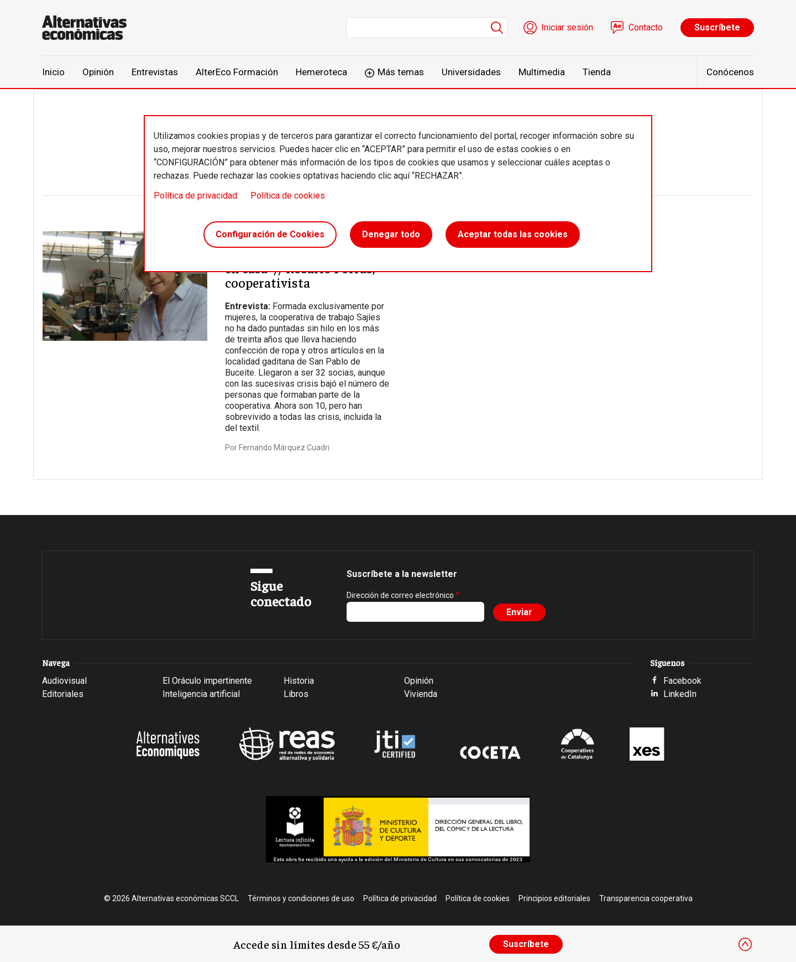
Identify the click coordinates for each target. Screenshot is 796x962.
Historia (299, 680)
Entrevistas (155, 71)
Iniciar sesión (567, 27)
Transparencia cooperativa (646, 898)
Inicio (53, 71)
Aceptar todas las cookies (513, 234)
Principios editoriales (554, 898)
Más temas (401, 71)
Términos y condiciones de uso (301, 898)
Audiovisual (64, 680)
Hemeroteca (321, 71)
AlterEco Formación (237, 71)
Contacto (646, 27)
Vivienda (420, 694)
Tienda (597, 71)
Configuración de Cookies (270, 234)
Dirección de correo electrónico (400, 595)
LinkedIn (679, 694)
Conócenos (730, 71)
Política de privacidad (195, 195)
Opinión (98, 71)
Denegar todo (391, 234)
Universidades (471, 71)
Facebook (682, 680)
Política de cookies (287, 195)
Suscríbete (717, 27)
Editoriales (62, 694)
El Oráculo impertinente (207, 680)
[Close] (745, 944)
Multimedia (542, 71)
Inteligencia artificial (201, 694)
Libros (296, 694)
